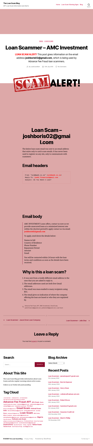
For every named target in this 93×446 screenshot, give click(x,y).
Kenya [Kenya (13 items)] (5, 416)
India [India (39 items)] (5, 413)
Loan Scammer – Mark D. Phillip (59, 420)
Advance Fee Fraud (31, 306)
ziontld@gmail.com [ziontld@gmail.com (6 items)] (28, 429)
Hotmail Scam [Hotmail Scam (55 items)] (36, 411)
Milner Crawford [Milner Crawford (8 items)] (7, 418)
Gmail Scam (54, 306)
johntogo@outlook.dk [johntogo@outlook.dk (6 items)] (29, 413)
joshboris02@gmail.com (49, 308)
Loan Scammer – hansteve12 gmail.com (62, 408)
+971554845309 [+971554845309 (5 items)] (23, 400)
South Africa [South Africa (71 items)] (8, 427)
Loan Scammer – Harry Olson (58, 390)
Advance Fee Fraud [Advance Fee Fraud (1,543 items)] (14, 404)
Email (41, 41)
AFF (38, 306)
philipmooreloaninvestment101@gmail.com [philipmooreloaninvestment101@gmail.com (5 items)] (13, 423)
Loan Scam (61, 308)
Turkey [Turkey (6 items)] (24, 427)
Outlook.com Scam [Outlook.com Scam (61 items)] (19, 422)
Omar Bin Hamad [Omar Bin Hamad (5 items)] (7, 421)
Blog (81, 4)
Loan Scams (49, 41)
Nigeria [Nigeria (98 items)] (40, 420)
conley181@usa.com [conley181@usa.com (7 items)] (8, 408)
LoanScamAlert (35, 67)
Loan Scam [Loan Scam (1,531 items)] (26, 415)
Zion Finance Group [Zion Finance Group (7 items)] (17, 429)
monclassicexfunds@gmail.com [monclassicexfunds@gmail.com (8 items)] (28, 420)
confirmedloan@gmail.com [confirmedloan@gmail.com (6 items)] (37, 407)
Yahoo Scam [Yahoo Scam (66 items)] (37, 427)
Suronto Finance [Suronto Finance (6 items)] (18, 427)
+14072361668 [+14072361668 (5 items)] (7, 400)
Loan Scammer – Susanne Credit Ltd (61, 414)
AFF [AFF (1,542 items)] (28, 404)
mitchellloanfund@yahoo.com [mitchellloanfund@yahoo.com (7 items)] (11, 420)
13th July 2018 (48, 67)
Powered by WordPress (45, 441)
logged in (34, 344)
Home (58, 4)
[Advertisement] (46, 21)
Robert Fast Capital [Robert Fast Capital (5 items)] (38, 423)
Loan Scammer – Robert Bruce (59, 402)
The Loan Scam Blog (12, 3)
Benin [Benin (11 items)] (41, 405)
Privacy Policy (30, 441)
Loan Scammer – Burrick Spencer (60, 384)
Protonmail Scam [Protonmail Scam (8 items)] (28, 423)
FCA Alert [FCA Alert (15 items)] (30, 408)
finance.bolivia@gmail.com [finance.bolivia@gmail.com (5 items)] (9, 411)
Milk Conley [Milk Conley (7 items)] (37, 416)
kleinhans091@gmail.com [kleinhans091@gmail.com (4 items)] (13, 416)
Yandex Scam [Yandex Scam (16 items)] (7, 429)
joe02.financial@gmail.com (33, 308)
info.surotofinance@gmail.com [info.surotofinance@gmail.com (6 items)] (15, 413)
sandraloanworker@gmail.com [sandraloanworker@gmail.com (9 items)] (27, 425)
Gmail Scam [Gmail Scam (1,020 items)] (23, 410)
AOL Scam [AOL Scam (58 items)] (35, 405)
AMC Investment (45, 306)
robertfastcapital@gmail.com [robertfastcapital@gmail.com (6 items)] (10, 425)
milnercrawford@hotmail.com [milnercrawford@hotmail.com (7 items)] (20, 418)
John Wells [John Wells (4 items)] (38, 413)
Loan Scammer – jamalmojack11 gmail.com (63, 378)
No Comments (62, 67)
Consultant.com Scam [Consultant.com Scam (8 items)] (20, 408)
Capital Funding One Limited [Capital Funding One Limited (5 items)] (9, 407)
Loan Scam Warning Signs (70, 4)
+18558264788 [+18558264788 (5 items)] (15, 400)
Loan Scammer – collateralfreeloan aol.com (63, 396)
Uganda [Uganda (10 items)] (29, 427)
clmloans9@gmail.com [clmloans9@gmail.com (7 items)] (23, 407)
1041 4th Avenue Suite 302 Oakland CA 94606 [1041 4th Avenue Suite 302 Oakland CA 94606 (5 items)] (14, 402)
